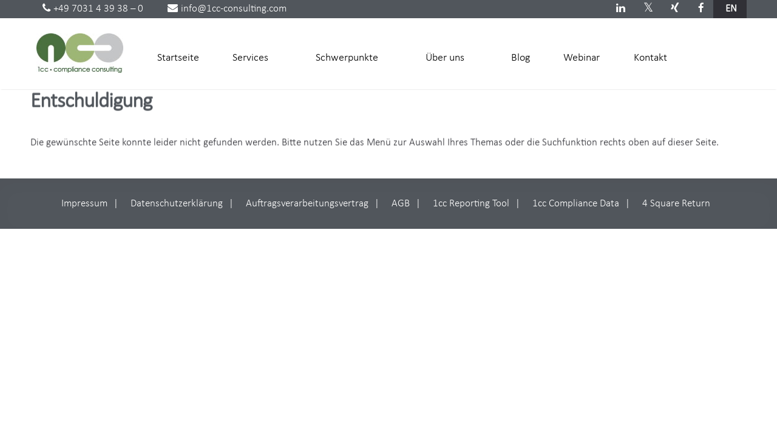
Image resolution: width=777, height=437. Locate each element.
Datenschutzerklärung (177, 203)
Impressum (84, 203)
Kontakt (650, 58)
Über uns (449, 57)
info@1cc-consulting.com (227, 9)
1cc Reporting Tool (471, 203)
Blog (520, 58)
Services (255, 57)
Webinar (581, 58)
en (731, 9)
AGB (401, 203)
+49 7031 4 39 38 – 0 (92, 9)
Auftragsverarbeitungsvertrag (307, 203)
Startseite (178, 58)
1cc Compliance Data (575, 203)
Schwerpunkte (351, 57)
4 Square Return (676, 203)
